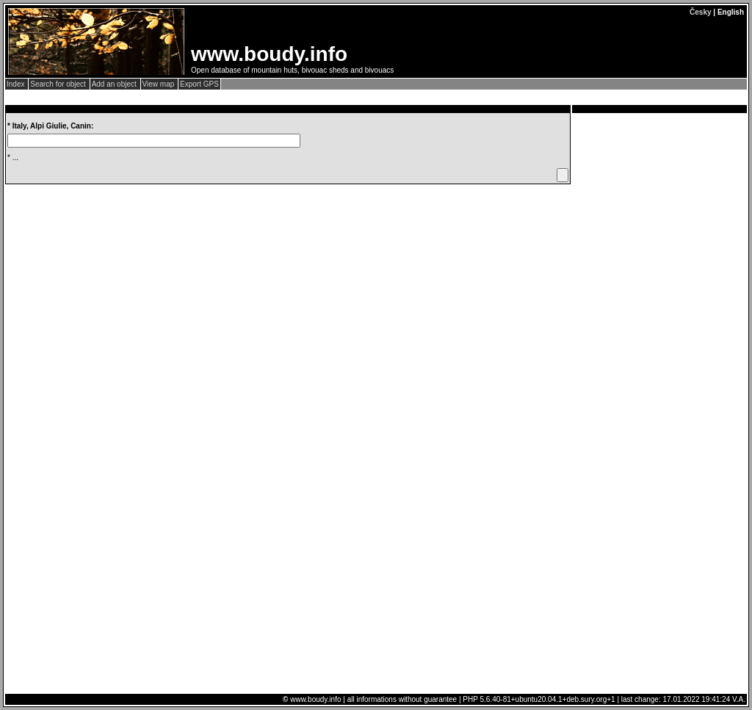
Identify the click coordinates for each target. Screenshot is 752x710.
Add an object (115, 84)
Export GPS (199, 84)
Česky (700, 12)
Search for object (58, 84)
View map (159, 84)
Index (16, 84)
